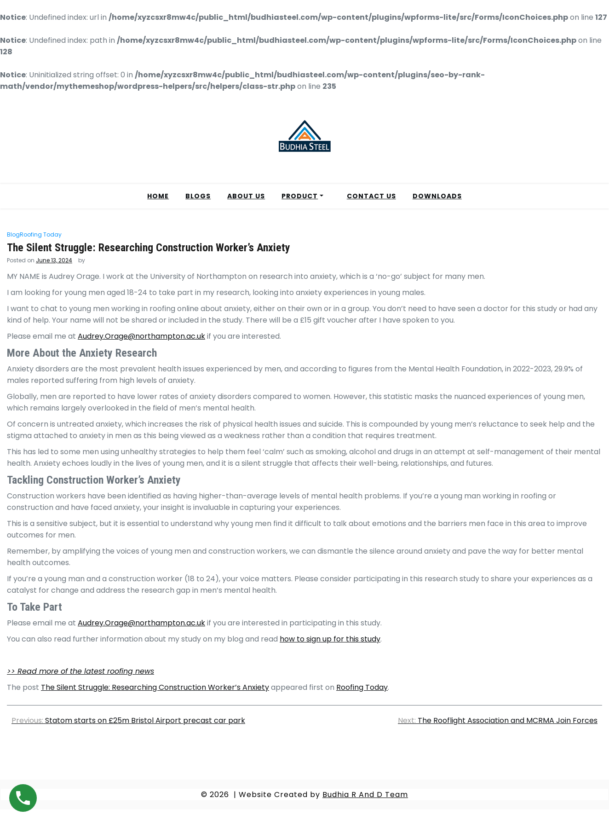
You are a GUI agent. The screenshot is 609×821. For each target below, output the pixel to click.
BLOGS (198, 196)
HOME (158, 196)
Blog (13, 234)
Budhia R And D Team (365, 794)
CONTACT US (371, 196)
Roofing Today (41, 234)
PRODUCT (300, 196)
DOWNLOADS (437, 196)
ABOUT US (246, 196)
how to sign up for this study (330, 639)
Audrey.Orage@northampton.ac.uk (141, 336)
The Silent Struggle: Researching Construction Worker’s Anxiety (155, 687)
